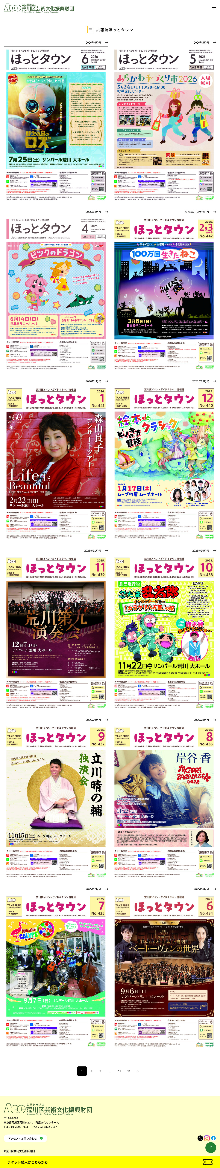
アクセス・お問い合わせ (22, 1138)
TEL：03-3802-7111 (16, 1127)
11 (128, 1071)
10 (119, 1071)
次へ (138, 1071)
